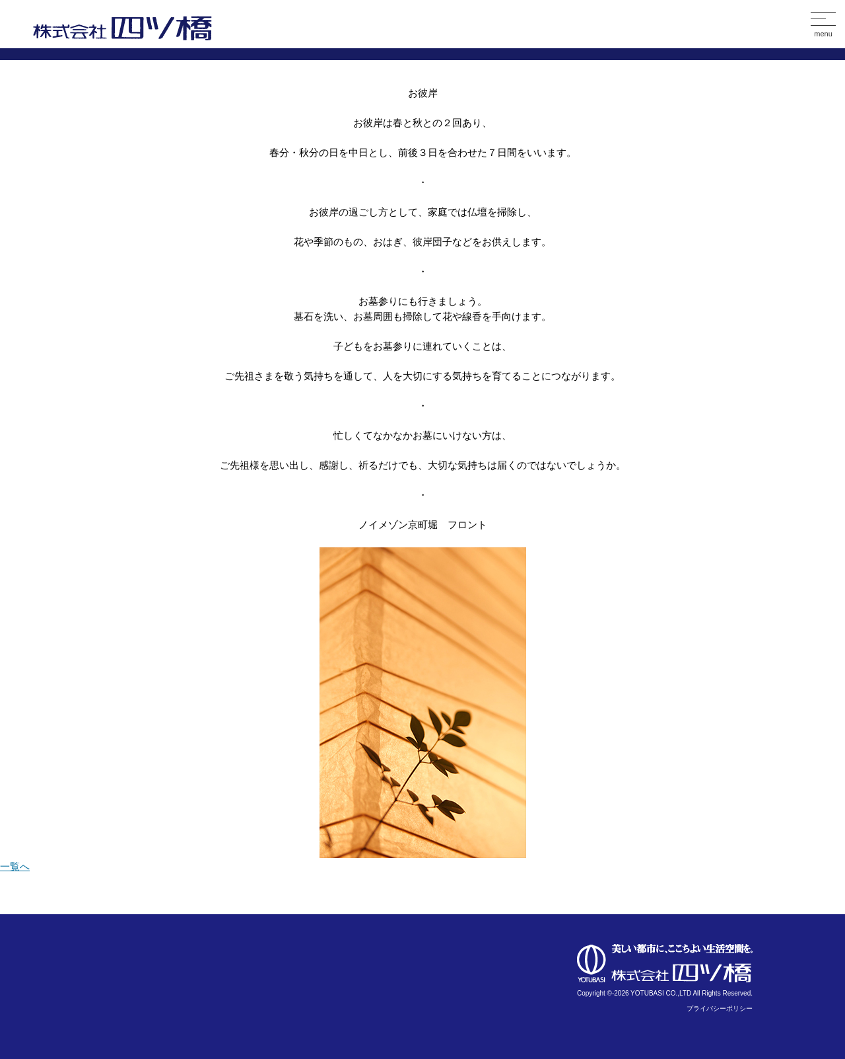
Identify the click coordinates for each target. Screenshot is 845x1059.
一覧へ (15, 866)
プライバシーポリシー (720, 1008)
